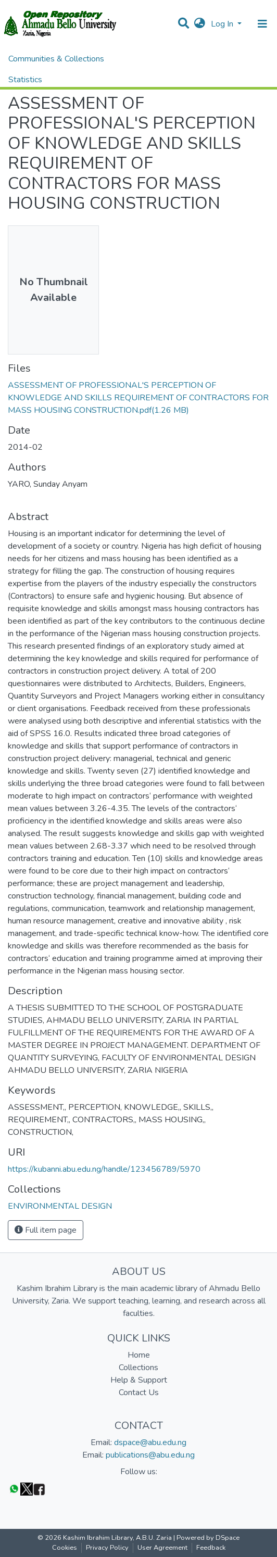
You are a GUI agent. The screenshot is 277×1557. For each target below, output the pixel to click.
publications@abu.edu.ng (150, 1455)
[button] (200, 24)
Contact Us (139, 1392)
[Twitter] (26, 1488)
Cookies (64, 1547)
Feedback (210, 1547)
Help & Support (138, 1380)
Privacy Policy (107, 1547)
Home (139, 1355)
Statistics (25, 79)
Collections (138, 1367)
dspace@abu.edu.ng (150, 1442)
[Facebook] (39, 1488)
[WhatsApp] (14, 1488)
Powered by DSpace (208, 1537)
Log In (223, 24)
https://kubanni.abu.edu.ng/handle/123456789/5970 (104, 1169)
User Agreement (162, 1547)
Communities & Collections (56, 59)
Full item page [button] (46, 1230)
